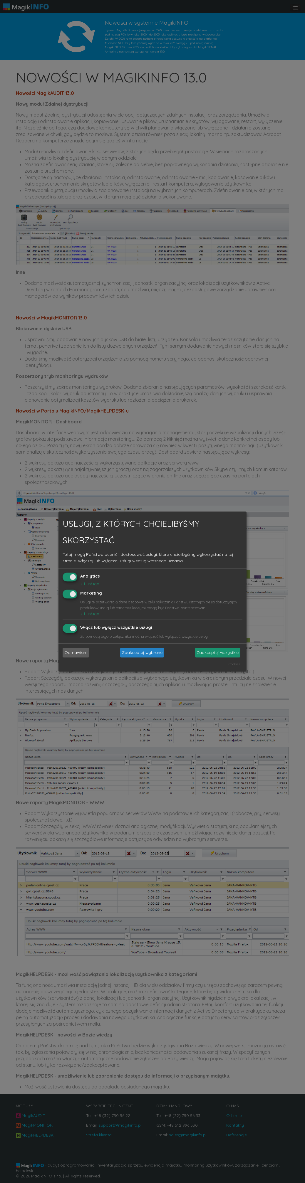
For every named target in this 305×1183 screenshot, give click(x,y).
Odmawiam (76, 652)
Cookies (234, 664)
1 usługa (89, 584)
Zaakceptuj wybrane (142, 652)
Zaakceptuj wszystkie (218, 652)
